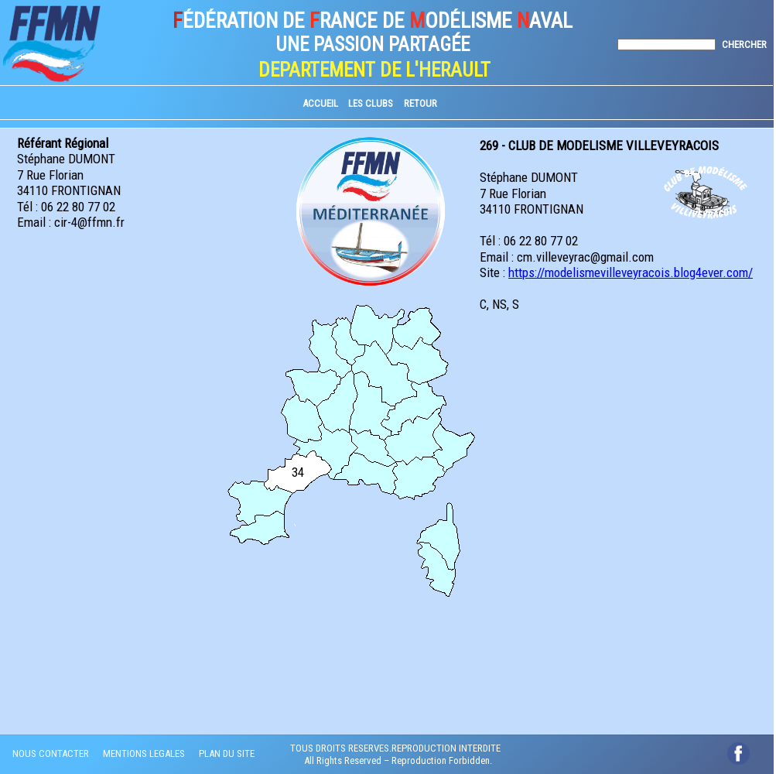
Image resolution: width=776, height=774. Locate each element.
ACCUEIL (320, 103)
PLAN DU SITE (227, 753)
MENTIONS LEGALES (144, 753)
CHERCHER (744, 44)
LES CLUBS (370, 103)
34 (298, 472)
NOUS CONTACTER (50, 753)
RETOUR (420, 103)
